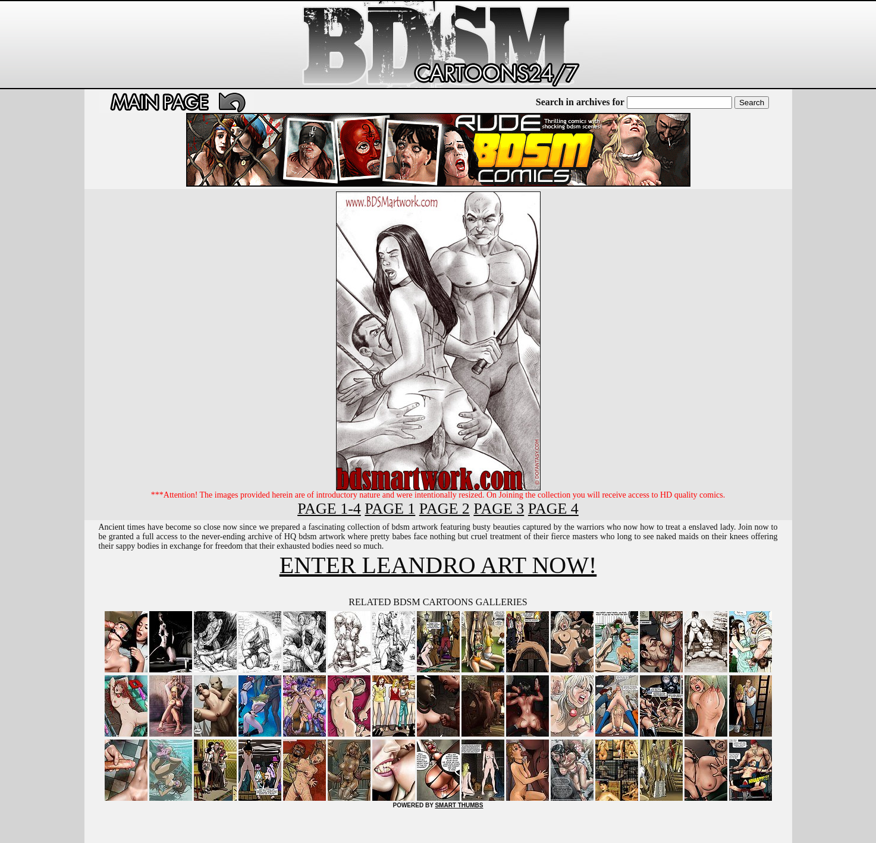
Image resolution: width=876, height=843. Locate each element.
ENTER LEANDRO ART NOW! (438, 565)
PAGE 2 (444, 508)
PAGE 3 (498, 508)
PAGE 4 (553, 508)
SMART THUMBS (459, 805)
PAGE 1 (390, 508)
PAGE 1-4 (329, 508)
